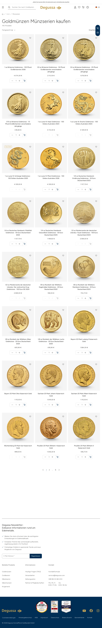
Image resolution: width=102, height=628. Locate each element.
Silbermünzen (7, 583)
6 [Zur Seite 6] (55, 470)
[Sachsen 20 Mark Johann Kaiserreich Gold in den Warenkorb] (57, 405)
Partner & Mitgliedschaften (34, 583)
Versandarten (30, 575)
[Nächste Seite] (59, 470)
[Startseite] (2, 14)
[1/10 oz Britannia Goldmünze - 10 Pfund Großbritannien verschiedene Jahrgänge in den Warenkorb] (24, 135)
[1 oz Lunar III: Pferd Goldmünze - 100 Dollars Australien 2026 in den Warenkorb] (57, 189)
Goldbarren (6, 575)
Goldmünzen (6, 572)
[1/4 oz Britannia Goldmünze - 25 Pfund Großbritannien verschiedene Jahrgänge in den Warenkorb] (90, 81)
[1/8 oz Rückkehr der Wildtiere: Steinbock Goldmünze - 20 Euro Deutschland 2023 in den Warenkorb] (90, 298)
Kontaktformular (54, 572)
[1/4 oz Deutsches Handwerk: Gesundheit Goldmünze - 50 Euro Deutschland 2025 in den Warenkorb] (57, 244)
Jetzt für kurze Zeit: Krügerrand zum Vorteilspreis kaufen (51, 2)
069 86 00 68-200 (55, 579)
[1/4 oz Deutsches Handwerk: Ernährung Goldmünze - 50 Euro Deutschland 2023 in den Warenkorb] (90, 189)
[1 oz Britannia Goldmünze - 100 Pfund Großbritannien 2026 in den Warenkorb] (24, 81)
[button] (88, 7)
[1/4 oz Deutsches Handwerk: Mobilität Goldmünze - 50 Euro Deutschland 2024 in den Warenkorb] (24, 244)
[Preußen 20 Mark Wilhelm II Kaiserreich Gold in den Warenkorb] (90, 457)
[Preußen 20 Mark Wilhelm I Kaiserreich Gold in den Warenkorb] (57, 457)
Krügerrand (6, 586)
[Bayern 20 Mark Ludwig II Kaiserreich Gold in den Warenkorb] (90, 353)
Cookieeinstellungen (9, 618)
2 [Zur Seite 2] (49, 470)
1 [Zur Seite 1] (46, 470)
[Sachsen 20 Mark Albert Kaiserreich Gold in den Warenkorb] (90, 405)
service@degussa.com (57, 575)
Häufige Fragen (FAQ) (33, 572)
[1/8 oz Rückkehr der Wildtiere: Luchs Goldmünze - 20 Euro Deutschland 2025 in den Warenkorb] (57, 353)
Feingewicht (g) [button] (7, 30)
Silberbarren (6, 579)
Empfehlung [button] (93, 30)
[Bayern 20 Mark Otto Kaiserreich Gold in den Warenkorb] (24, 405)
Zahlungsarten (30, 579)
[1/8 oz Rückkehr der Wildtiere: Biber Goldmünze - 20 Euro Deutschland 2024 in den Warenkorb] (24, 353)
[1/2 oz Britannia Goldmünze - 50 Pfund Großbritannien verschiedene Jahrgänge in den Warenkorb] (57, 81)
